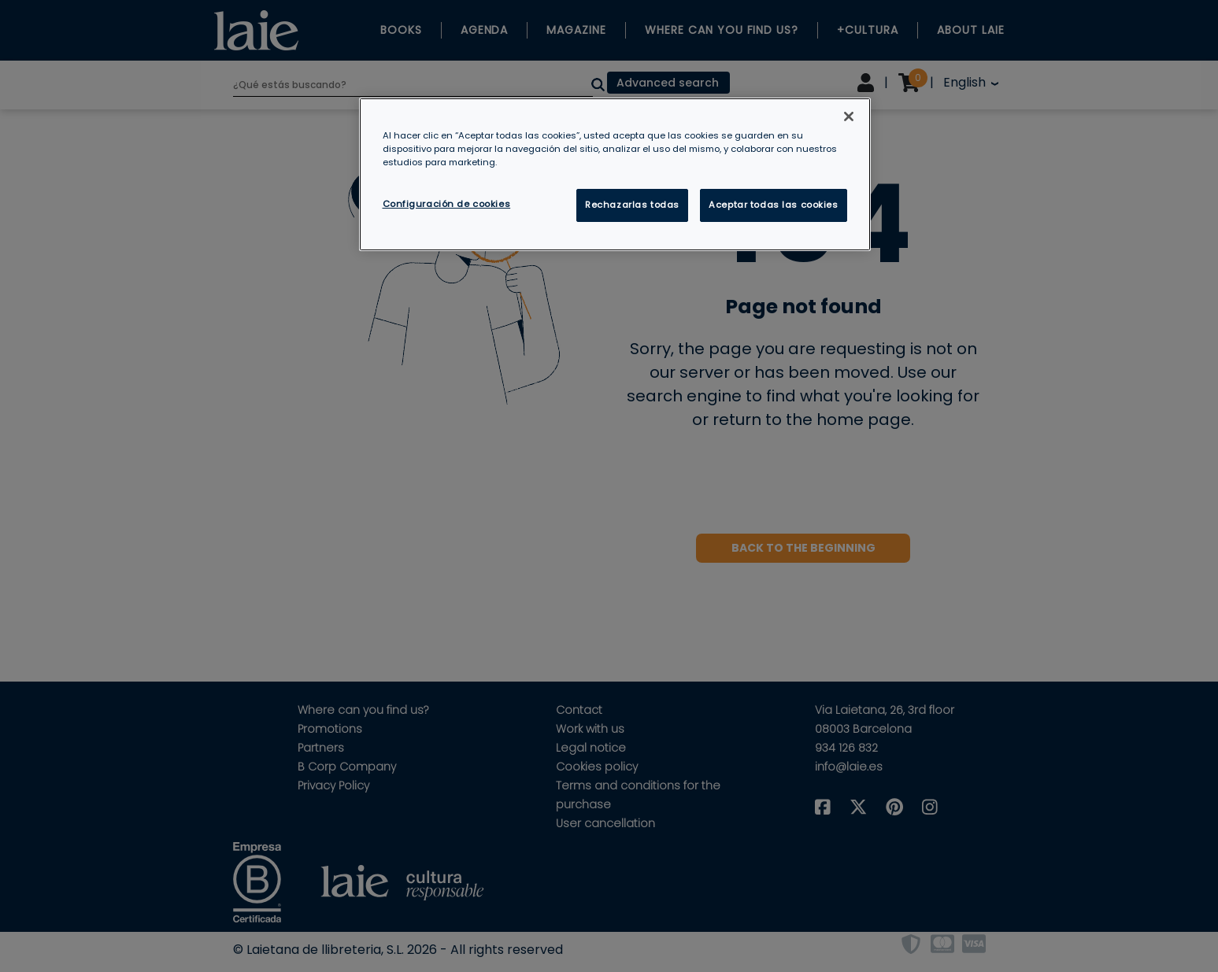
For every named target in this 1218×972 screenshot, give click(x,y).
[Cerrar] (848, 116)
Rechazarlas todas (632, 204)
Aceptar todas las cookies (773, 204)
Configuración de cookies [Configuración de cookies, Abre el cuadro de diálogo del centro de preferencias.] (447, 204)
